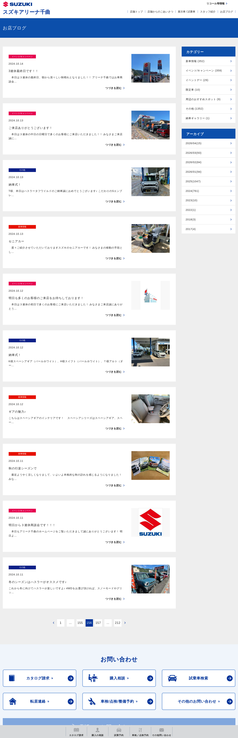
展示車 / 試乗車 (186, 11)
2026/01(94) (194, 171)
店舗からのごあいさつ (160, 11)
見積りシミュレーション (68, 698)
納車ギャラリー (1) (198, 118)
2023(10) (192, 200)
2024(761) (192, 190)
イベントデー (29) (197, 80)
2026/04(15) (194, 143)
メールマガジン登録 (113, 698)
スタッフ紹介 (208, 11)
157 (98, 551)
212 (118, 551)
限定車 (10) (193, 89)
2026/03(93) (194, 152)
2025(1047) (193, 181)
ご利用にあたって (12, 680)
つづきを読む (113, 80)
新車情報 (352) (195, 61)
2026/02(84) (194, 162)
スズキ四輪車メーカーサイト (22, 698)
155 (80, 551)
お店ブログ (226, 11)
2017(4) (191, 229)
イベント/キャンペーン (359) (204, 70)
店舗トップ (136, 11)
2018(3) (191, 219)
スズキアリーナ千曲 (26, 12)
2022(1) (191, 209)
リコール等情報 (159, 698)
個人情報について (39, 680)
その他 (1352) (194, 108)
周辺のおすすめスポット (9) (203, 99)
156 (89, 551)
